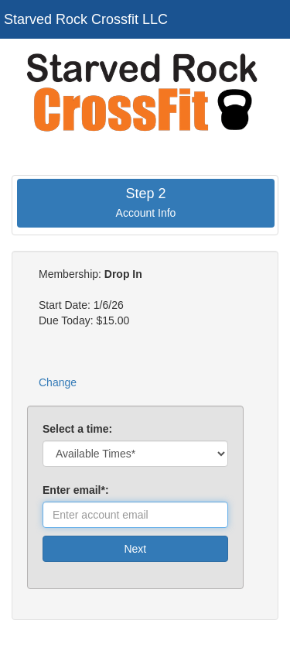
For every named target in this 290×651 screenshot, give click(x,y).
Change (58, 382)
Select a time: (77, 429)
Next (135, 549)
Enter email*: (78, 490)
